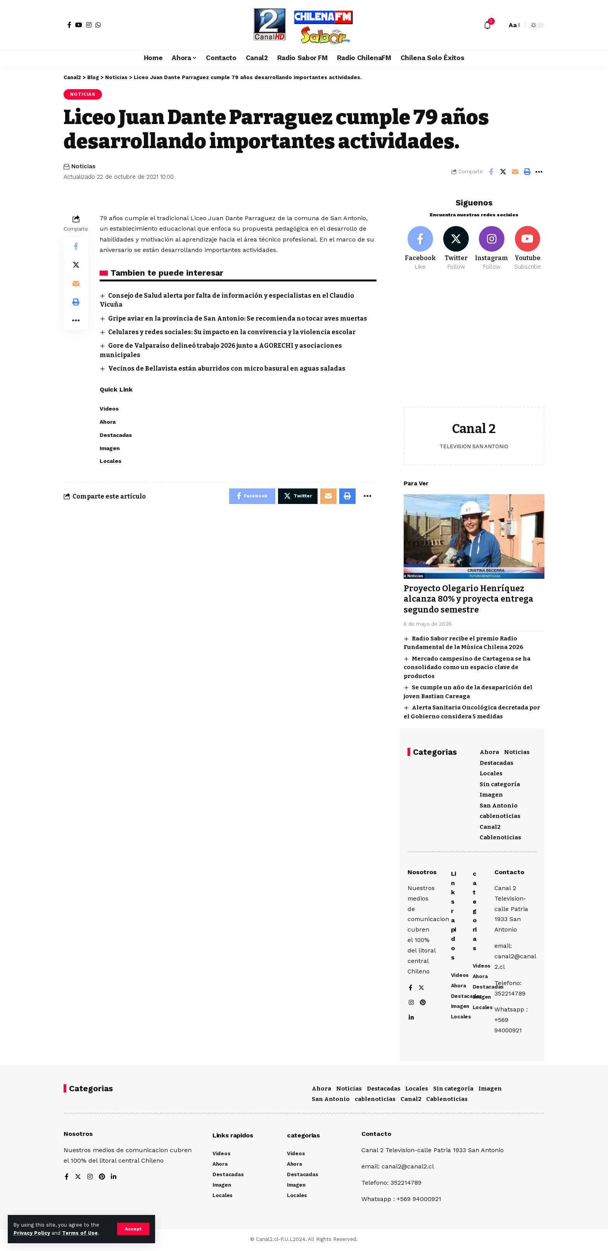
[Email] (515, 172)
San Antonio (499, 804)
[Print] (527, 172)
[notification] (487, 25)
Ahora (489, 751)
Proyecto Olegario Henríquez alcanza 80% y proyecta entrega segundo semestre (469, 598)
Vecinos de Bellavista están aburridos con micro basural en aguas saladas (227, 368)
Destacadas (496, 761)
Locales (491, 772)
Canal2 (490, 825)
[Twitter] (456, 247)
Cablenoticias (500, 836)
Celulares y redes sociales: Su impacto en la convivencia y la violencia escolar (232, 332)
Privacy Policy (32, 1233)
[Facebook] (69, 25)
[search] (499, 25)
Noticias (82, 94)
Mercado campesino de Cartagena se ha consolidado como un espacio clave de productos (467, 666)
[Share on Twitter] (502, 172)
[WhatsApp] (98, 25)
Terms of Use (80, 1233)
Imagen (491, 793)
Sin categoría (500, 783)
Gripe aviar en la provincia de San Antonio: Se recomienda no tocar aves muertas (239, 318)
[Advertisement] (474, 343)
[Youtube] (527, 247)
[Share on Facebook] (490, 172)
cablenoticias (500, 815)
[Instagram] (88, 25)
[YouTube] (78, 25)
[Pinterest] (423, 1003)
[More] (539, 172)
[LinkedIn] (411, 1018)
